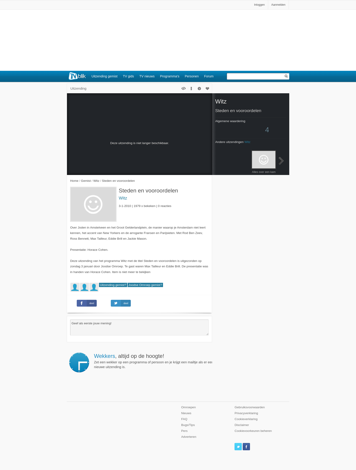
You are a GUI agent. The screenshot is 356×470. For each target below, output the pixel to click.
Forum (209, 76)
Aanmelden (278, 4)
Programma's (169, 76)
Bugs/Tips (188, 425)
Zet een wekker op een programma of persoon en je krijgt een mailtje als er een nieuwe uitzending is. (154, 361)
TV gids (128, 76)
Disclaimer (242, 425)
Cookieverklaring (246, 419)
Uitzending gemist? (113, 285)
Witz (123, 198)
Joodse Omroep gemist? (145, 285)
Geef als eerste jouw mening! (139, 327)
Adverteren (188, 436)
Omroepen (188, 407)
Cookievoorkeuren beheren (253, 431)
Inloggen (259, 4)
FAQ (184, 419)
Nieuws (186, 413)
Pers (184, 431)
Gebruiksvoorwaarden (250, 407)
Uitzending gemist (104, 76)
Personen (192, 76)
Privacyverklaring (246, 413)
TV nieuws (147, 76)
